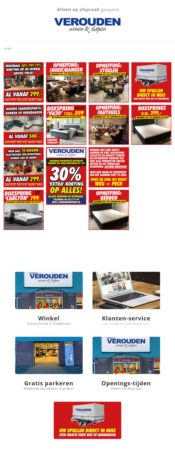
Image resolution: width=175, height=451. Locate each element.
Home (8, 48)
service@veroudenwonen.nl (126, 323)
